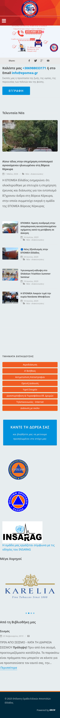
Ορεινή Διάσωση (30, 383)
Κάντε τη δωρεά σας (30, 433)
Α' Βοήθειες (30, 370)
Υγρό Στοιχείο (30, 389)
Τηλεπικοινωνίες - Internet (30, 401)
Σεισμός (5, 631)
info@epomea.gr (25, 73)
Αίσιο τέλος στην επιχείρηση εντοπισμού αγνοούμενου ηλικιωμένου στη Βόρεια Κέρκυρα (27, 165)
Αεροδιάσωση (30, 364)
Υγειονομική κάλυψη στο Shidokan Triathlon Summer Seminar (36, 274)
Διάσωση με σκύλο (30, 408)
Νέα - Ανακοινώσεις (34, 174)
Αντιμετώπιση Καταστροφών (30, 377)
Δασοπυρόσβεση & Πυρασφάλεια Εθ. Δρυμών (30, 395)
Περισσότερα (8, 667)
